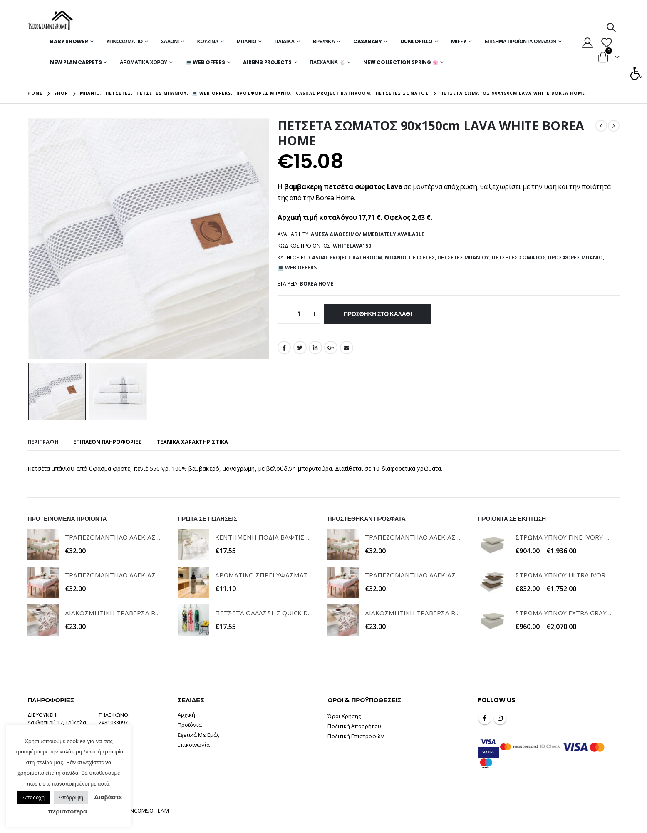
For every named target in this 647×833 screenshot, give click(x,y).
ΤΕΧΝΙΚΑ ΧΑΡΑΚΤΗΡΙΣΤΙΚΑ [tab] (192, 441)
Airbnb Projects (267, 62)
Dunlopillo (416, 41)
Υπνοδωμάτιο (124, 41)
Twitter (300, 347)
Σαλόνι (170, 41)
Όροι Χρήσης (344, 716)
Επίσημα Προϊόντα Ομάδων (520, 41)
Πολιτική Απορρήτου (354, 726)
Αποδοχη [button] (33, 797)
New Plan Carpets (76, 62)
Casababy (367, 41)
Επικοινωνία (194, 744)
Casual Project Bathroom (345, 257)
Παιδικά (285, 41)
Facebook (284, 347)
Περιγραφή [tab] (43, 441)
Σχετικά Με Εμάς (198, 735)
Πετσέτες (422, 257)
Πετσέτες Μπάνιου (463, 257)
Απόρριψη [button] (71, 797)
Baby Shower (69, 41)
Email (346, 347)
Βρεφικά (324, 41)
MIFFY (458, 41)
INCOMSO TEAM (149, 810)
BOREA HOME (317, 283)
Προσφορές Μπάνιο (575, 257)
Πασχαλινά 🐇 (327, 62)
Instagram (500, 718)
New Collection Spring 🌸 (400, 62)
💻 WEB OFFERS (205, 62)
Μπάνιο (246, 41)
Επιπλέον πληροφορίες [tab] (107, 441)
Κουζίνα (207, 41)
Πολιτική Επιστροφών (355, 736)
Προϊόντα (190, 725)
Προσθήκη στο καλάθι (378, 314)
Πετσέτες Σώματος (518, 257)
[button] (636, 73)
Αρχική (186, 715)
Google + (330, 347)
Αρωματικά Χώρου (143, 62)
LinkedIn (315, 347)
